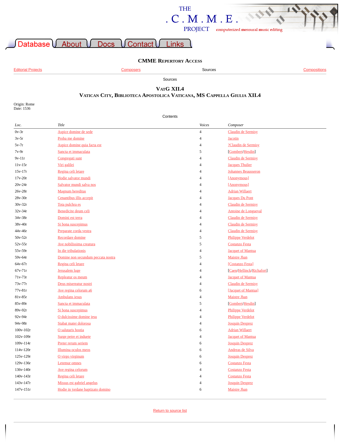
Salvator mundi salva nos (77, 185)
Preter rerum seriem (73, 343)
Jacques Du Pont (240, 198)
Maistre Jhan (237, 257)
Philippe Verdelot (241, 237)
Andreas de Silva (241, 350)
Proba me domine (71, 138)
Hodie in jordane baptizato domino (84, 389)
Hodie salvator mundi (74, 178)
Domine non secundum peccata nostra (86, 257)
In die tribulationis (72, 251)
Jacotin (233, 138)
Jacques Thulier (240, 165)
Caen (233, 270)
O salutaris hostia (71, 330)
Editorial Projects (28, 70)
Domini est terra (70, 218)
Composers (131, 70)
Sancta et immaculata (74, 152)
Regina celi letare (71, 171)
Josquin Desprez (240, 323)
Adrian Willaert (239, 191)
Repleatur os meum (72, 277)
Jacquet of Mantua (242, 251)
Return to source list (170, 411)
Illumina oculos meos (74, 350)
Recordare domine (72, 237)
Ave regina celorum (73, 370)
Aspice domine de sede (75, 132)
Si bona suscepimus (73, 224)
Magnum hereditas (72, 191)
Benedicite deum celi (74, 211)
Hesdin (249, 152)
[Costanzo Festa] (240, 264)
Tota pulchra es (69, 204)
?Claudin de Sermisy (243, 145)
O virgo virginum (71, 356)
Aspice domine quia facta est (80, 145)
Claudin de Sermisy (243, 132)
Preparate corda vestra (74, 231)
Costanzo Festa (239, 244)
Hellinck (244, 270)
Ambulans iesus (70, 297)
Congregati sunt (70, 158)
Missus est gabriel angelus (78, 383)
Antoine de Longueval (245, 211)
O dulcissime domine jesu (77, 317)
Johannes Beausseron (244, 171)
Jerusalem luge (69, 270)
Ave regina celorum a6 (75, 290)
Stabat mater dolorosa (74, 323)
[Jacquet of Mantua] (243, 290)
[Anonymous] (238, 178)
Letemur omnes (69, 363)
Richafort (259, 270)
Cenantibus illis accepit (75, 198)
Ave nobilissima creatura (76, 244)
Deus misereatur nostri (75, 284)
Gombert (236, 152)
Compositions (314, 70)
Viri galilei (66, 165)
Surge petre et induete (74, 337)
